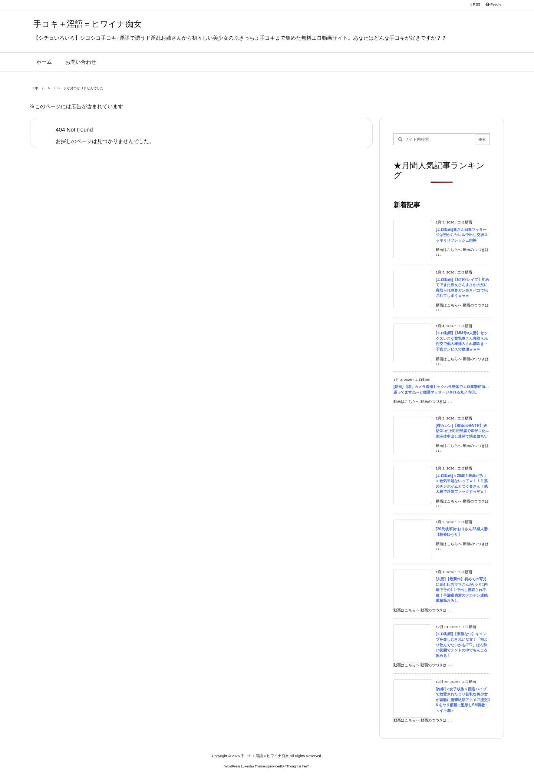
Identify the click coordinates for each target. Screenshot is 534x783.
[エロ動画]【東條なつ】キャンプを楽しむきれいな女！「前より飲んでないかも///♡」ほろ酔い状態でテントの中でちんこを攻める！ (462, 644)
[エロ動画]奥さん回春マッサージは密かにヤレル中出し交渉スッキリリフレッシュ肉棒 (462, 235)
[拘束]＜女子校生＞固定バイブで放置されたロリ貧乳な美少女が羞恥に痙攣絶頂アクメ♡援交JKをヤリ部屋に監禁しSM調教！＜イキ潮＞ (463, 700)
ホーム (40, 88)
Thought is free (297, 766)
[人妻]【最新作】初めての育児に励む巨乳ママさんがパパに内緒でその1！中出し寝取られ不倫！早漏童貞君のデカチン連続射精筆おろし (462, 590)
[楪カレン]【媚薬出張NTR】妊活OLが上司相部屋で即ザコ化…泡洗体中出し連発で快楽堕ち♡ (463, 431)
